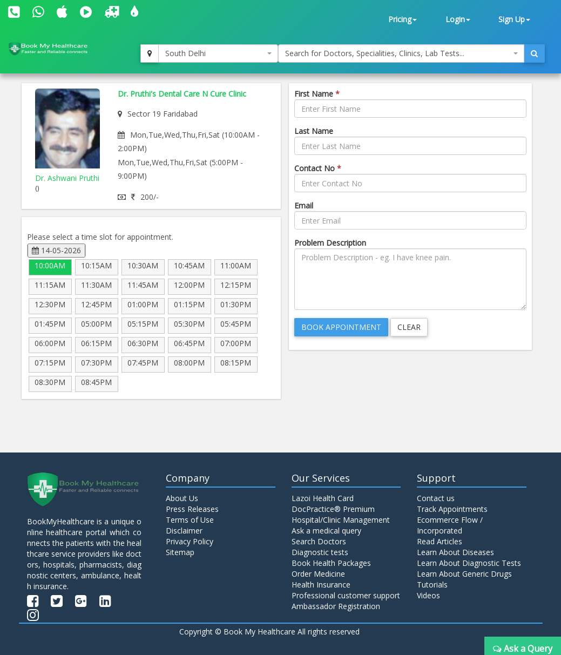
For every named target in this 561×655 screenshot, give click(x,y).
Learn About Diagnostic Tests (469, 563)
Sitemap (180, 552)
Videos (428, 595)
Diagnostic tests (320, 552)
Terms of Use (190, 520)
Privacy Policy (189, 541)
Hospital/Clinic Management (341, 520)
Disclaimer (184, 530)
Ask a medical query (326, 530)
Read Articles (439, 541)
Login (457, 19)
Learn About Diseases (455, 552)
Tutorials (432, 584)
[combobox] (218, 53)
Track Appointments (452, 509)
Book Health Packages (331, 563)
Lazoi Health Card (323, 498)
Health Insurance (321, 584)
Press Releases (192, 509)
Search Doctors (319, 541)
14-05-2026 (56, 250)
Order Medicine (318, 574)
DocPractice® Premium (333, 509)
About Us (182, 498)
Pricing (402, 19)
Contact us (436, 498)
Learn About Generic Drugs (464, 574)
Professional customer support (346, 595)
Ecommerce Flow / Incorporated (450, 525)
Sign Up (514, 19)
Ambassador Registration (336, 606)
